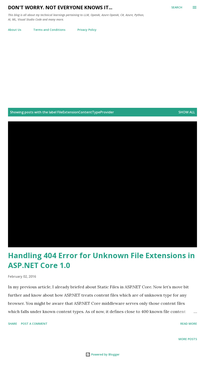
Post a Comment (34, 324)
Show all (187, 112)
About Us (14, 30)
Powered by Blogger (102, 354)
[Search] (176, 7)
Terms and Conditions (49, 30)
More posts (188, 339)
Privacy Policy (87, 30)
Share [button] (12, 324)
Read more (188, 324)
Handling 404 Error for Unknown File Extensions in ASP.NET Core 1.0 (101, 260)
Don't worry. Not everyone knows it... (60, 7)
